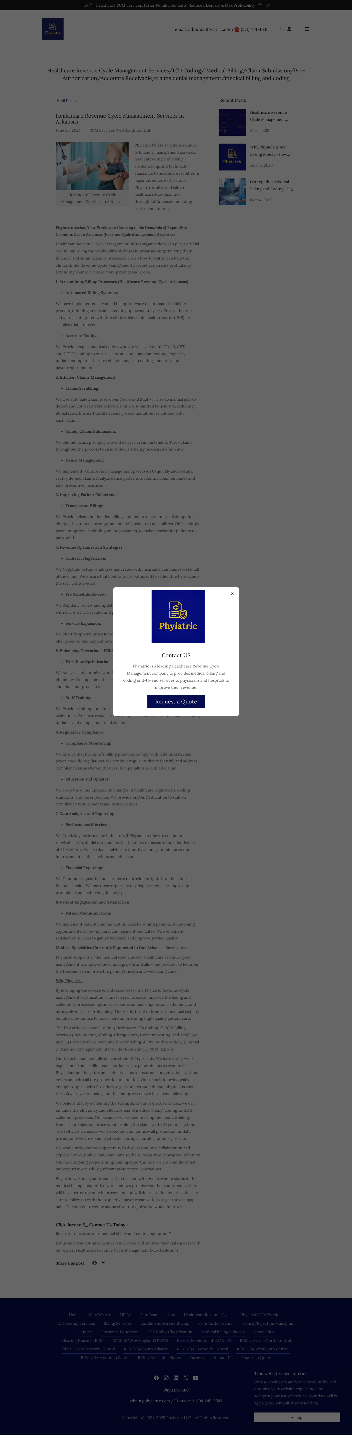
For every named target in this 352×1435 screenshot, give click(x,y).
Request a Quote (176, 701)
